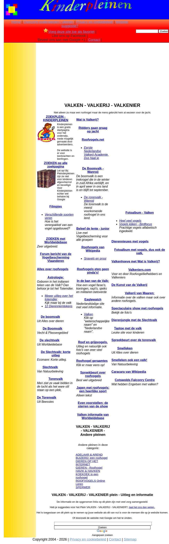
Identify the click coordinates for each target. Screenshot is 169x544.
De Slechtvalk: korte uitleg (55, 353)
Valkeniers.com (139, 269)
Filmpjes (55, 206)
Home (16, 22)
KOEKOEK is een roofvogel (87, 476)
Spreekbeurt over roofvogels (93, 374)
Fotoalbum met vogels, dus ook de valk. (139, 251)
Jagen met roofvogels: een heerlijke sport (93, 389)
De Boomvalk (52, 328)
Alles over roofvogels (52, 269)
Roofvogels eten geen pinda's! (93, 270)
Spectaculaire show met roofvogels (137, 308)
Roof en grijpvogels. (93, 342)
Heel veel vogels (130, 220)
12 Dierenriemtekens (58, 306)
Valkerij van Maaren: (140, 293)
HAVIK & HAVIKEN (88, 471)
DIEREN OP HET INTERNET (87, 462)
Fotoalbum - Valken (139, 212)
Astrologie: (56, 277)
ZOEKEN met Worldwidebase (55, 240)
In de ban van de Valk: (93, 280)
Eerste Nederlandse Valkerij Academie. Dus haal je (96, 153)
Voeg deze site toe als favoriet (68, 32)
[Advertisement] (19, 104)
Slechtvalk (50, 367)
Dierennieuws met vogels (130, 241)
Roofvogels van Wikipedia (93, 249)
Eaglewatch (92, 299)
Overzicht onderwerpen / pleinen (48, 22)
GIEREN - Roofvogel (89, 467)
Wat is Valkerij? (87, 119)
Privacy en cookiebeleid (94, 22)
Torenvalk (56, 378)
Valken (88, 314)
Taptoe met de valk (128, 328)
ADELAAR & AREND (89, 454)
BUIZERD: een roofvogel (92, 457)
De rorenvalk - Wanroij (93, 199)
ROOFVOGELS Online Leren (90, 482)
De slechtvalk (49, 340)
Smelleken (125, 348)
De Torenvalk (46, 397)
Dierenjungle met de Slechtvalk (134, 320)
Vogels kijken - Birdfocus (135, 224)
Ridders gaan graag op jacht (92, 129)
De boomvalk (50, 316)
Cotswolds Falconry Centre (135, 380)
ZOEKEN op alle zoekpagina (55, 164)
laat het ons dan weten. (142, 507)
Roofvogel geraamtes (92, 360)
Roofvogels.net (93, 139)
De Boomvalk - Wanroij (93, 170)
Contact (94, 40)
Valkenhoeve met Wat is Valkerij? (136, 261)
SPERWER (83, 487)
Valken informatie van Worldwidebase (93, 416)
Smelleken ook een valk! (129, 360)
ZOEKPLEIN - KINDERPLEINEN (55, 118)
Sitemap (130, 539)
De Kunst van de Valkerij (129, 285)
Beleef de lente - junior (92, 228)
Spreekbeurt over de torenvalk (134, 340)
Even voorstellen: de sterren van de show (93, 404)
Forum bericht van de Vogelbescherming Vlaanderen (55, 257)
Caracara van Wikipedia (129, 371)
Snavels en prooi (95, 258)
